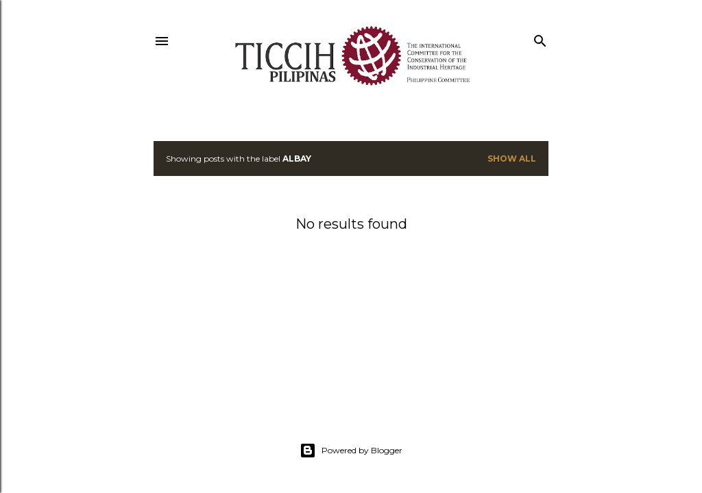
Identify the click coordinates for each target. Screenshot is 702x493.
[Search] (540, 38)
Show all (511, 158)
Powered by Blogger (351, 450)
